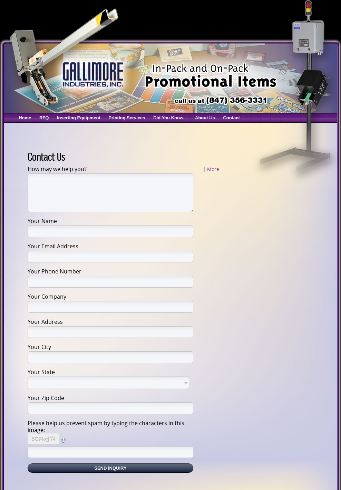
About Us (205, 117)
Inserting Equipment (78, 117)
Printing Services (126, 117)
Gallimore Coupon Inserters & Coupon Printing (92, 74)
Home (25, 117)
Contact (231, 117)
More (213, 169)
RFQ (44, 117)
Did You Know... (170, 117)
